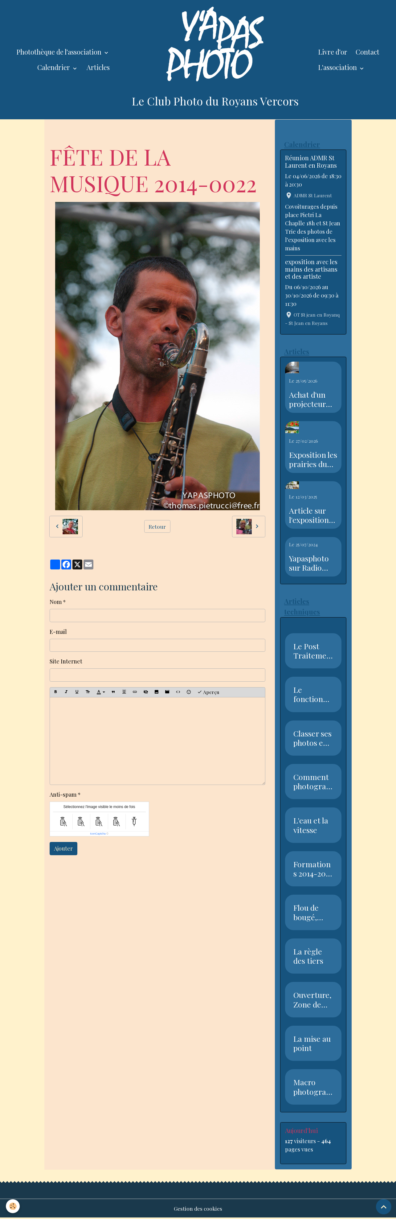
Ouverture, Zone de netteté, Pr (312, 1000)
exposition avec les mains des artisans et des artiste (311, 269)
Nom (56, 601)
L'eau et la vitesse (310, 825)
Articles (98, 67)
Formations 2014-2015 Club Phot (312, 869)
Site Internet (66, 661)
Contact (367, 51)
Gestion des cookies (198, 1209)
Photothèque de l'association (59, 51)
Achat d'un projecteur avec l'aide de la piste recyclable (311, 399)
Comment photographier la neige (311, 782)
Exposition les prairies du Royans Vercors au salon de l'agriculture (313, 459)
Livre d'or (332, 51)
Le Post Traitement (312, 651)
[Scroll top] (383, 1206)
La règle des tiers (308, 956)
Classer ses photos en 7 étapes (313, 738)
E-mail (58, 631)
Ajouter (63, 848)
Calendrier (54, 67)
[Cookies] (13, 1206)
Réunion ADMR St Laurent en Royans (311, 162)
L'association (338, 67)
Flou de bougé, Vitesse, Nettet (306, 913)
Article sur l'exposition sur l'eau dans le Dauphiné (312, 515)
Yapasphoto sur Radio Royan (309, 563)
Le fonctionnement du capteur (312, 695)
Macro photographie (311, 1087)
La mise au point (312, 1044)
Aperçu (208, 692)
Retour (157, 526)
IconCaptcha (98, 833)
